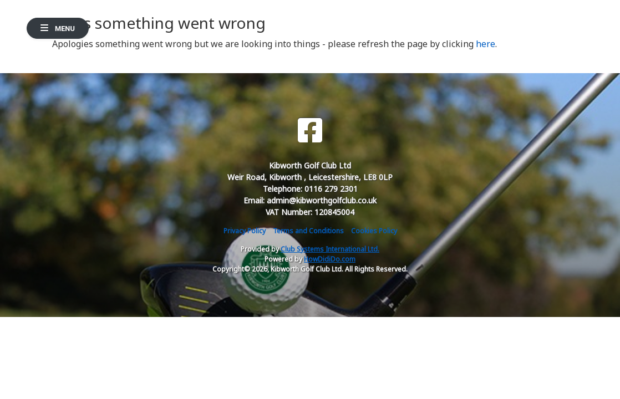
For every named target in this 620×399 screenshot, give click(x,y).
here (485, 44)
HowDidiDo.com (329, 259)
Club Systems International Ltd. (330, 249)
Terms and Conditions (308, 231)
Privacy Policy (244, 231)
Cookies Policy (374, 231)
